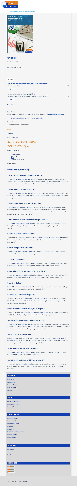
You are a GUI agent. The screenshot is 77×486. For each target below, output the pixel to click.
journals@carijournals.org (56, 114)
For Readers (10, 449)
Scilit (12, 158)
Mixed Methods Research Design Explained (21, 94)
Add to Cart (10, 133)
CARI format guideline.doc (35, 118)
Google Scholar (15, 154)
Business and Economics (14, 421)
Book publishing (11, 387)
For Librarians (11, 454)
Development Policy (13, 423)
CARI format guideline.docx (18, 118)
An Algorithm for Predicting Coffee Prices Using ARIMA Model (27, 83)
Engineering (10, 429)
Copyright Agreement (13, 401)
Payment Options (12, 385)
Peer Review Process (13, 404)
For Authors (10, 452)
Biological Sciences (12, 418)
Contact (9, 390)
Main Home (10, 379)
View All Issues (11, 105)
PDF (12, 89)
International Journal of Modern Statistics (22, 11)
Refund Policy (11, 407)
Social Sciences (11, 437)
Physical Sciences (12, 434)
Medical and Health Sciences (15, 432)
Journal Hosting (11, 382)
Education (10, 426)
